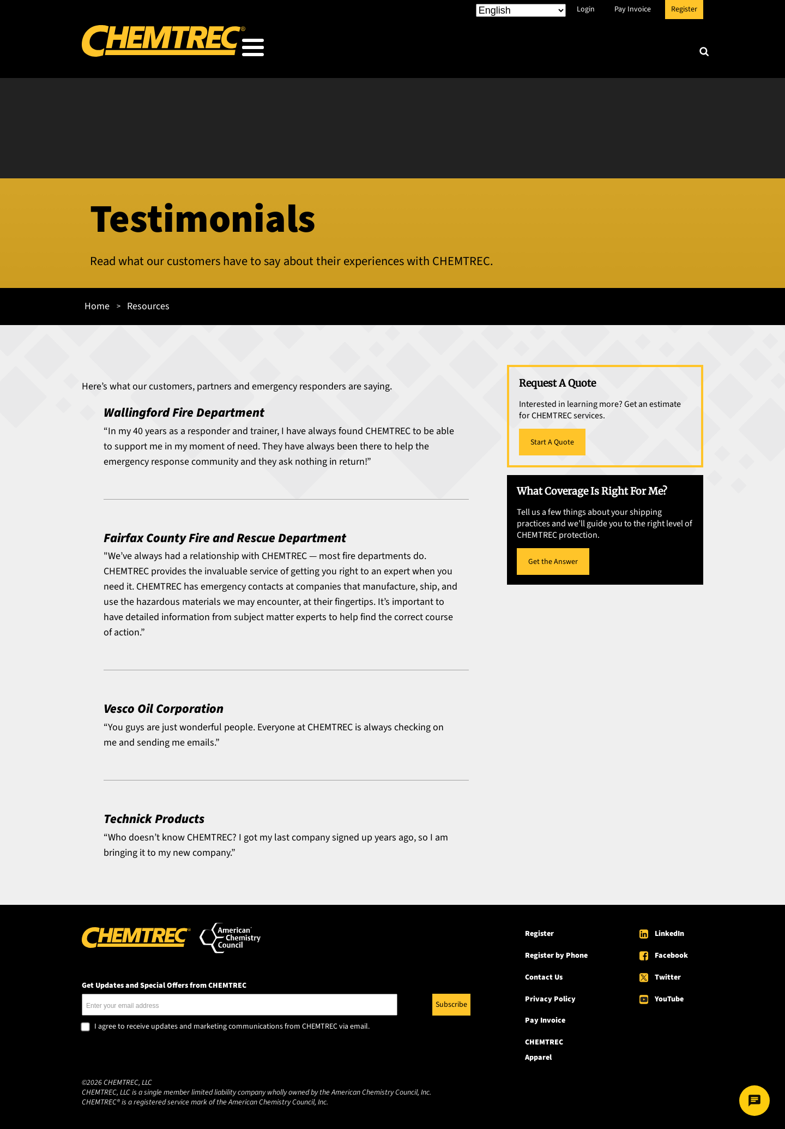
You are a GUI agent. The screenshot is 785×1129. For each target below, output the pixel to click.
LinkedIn (669, 930)
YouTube (669, 995)
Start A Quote (552, 439)
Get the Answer (553, 558)
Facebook (671, 952)
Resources (547, 50)
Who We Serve (380, 50)
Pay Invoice (632, 9)
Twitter (668, 974)
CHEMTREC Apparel (544, 1047)
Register (684, 9)
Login (586, 9)
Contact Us (544, 974)
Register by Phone (556, 952)
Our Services (467, 50)
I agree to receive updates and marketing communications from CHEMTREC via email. (232, 1024)
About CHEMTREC (637, 50)
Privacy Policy (550, 995)
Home (97, 303)
